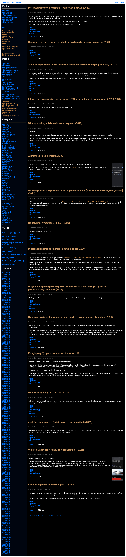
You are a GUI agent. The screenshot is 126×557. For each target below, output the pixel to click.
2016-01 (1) (6, 375)
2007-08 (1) (6, 494)
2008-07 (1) (6, 482)
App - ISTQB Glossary (9, 17)
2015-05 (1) (6, 382)
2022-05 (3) (6, 308)
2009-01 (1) (6, 480)
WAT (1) (5, 217)
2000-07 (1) (6, 547)
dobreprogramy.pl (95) (10, 142)
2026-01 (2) (6, 276)
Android (31, 33)
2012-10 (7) (6, 427)
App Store (5, 101)
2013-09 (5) (6, 410)
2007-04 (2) (6, 501)
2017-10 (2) (6, 373)
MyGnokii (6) (6, 178)
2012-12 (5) (6, 424)
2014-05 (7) (6, 396)
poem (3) (5, 189)
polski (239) (6, 193)
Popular (18, 2)
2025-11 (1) (6, 278)
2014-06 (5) (6, 394)
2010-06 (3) (6, 462)
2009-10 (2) (6, 473)
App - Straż (6, 76)
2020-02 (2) (6, 355)
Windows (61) (7, 221)
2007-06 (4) (6, 497)
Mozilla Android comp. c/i (11, 55)
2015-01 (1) (6, 387)
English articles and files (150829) (14, 254)
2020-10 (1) (6, 341)
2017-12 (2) (6, 369)
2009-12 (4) (6, 469)
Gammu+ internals (10, 15)
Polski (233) (6, 191)
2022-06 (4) (6, 306)
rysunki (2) (6, 200)
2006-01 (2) (6, 526)
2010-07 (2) (6, 461)
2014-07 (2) (6, 392)
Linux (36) (5, 173)
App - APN (5, 10)
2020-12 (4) (6, 338)
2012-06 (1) (6, 434)
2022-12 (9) (6, 295)
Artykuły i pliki (7, 79)
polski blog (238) (8, 196)
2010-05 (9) (6, 464)
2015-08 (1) (6, 378)
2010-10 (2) (6, 457)
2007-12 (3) (6, 487)
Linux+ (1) (5, 175)
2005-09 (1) (6, 529)
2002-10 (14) (6, 538)
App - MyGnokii (7, 19)
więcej (74, 167)
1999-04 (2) (6, 554)
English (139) (6, 145)
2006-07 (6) (6, 517)
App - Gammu (7, 12)
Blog (3, 27)
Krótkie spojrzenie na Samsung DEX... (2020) (51, 484)
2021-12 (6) (6, 317)
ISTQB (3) (5, 163)
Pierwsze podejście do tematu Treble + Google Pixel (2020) (59, 7)
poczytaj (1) (6, 187)
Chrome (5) (6, 140)
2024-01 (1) (6, 285)
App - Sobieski (7, 21)
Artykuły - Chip (7, 83)
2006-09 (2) (6, 513)
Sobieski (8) (6, 205)
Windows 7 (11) (7, 222)
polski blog (32, 29)
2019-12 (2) (6, 359)
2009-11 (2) (6, 471)
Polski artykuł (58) (8, 194)
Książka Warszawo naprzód (11, 98)
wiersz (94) (6, 219)
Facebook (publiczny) (9, 110)
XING (4, 43)
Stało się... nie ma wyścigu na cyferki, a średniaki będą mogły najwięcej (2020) (69, 42)
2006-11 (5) (6, 510)
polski (13, 2)
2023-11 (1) (6, 288)
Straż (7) (5, 208)
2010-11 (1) (6, 455)
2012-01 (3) (6, 443)
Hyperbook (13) (7, 161)
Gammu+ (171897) (8, 239)
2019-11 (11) (6, 360)
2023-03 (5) (6, 290)
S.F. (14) (5, 201)
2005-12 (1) (6, 527)
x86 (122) (5, 224)
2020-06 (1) (6, 348)
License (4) (6, 171)
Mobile (122, 2)
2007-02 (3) (6, 504)
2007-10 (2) (6, 490)
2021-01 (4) (6, 336)
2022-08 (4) (6, 302)
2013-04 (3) (6, 418)
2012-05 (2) (6, 436)
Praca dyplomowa (8, 95)
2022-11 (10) (6, 297)
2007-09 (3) (6, 492)
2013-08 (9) (6, 411)
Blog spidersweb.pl (8, 90)
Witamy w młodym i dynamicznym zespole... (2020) (55, 123)
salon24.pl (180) (8, 203)
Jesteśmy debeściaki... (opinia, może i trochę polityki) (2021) (60, 422)
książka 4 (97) (7, 170)
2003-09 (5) (6, 534)
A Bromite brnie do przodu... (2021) (46, 155)
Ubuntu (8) (6, 214)
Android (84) (6, 128)
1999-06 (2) (6, 552)
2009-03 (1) (6, 476)
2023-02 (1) (6, 292)
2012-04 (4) (6, 438)
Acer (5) (5, 124)
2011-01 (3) (6, 452)
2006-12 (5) (6, 508)
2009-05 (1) (6, 475)
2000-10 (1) (6, 545)
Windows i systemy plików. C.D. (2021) (48, 392)
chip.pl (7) (5, 136)
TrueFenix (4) (6, 212)
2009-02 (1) (6, 478)
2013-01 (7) (6, 422)
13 (55, 515)
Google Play (6, 36)
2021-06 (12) (6, 327)
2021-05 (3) (6, 329)
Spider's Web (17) (8, 207)
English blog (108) (8, 149)
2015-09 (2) (6, 376)
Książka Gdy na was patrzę (11, 96)
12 (52, 515)
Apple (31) (5, 131)
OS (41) (4, 184)
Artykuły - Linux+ (8, 84)
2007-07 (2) (6, 496)
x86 (30, 87)
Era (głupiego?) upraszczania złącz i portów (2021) (54, 353)
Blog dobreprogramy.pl (10, 88)
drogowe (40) (6, 143)
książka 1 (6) (6, 168)
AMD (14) (5, 126)
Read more (33, 36)
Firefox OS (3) (7, 152)
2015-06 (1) (6, 380)
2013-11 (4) (6, 406)
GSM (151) (6, 159)
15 (60, 515)
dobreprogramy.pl (35, 31)
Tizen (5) (5, 210)
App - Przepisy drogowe (10, 71)
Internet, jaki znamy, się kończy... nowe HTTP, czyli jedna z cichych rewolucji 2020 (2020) (74, 99)
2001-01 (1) (6, 543)
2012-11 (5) (6, 425)
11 (49, 515)
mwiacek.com (6, 2)
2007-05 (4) (6, 499)
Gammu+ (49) (7, 157)
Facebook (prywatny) (9, 108)
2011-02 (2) (6, 450)
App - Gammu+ (7, 14)
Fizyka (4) (5, 154)
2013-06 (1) (6, 415)
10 (46, 515)
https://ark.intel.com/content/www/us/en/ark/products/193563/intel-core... (88, 202)
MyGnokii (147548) (8, 264)
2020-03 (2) (6, 353)
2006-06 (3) (6, 519)
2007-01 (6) (6, 506)
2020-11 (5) (6, 339)
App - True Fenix (7, 22)
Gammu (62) (6, 156)
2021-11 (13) (6, 318)
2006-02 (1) (6, 524)
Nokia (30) (5, 180)
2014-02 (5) (6, 401)
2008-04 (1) (6, 485)
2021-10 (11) (6, 320)
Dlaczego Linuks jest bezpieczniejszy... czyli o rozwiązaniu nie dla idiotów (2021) (70, 317)
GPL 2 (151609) (7, 251)
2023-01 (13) (6, 294)
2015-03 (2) (6, 385)
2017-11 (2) (6, 371)
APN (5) (5, 129)
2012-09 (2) (6, 429)
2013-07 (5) (6, 413)
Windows (32, 88)
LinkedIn (5, 40)
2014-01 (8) (6, 403)
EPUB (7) (5, 150)
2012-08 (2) (6, 431)
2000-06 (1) (6, 548)
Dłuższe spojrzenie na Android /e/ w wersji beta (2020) (57, 248)
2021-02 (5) (6, 334)
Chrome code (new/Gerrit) (11, 46)
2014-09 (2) (6, 390)
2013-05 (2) (6, 417)
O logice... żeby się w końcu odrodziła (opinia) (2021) (56, 449)
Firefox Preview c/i (8, 53)
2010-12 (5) (6, 454)
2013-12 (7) (6, 404)
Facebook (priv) (7, 31)
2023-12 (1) (6, 287)
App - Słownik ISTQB (9, 72)
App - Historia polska (9, 67)
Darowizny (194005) (9, 236)
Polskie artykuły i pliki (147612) (13, 261)
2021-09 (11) (6, 322)
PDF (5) (4, 186)
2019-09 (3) (6, 364)
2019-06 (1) (6, 366)
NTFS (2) (5, 182)
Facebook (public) (8, 32)
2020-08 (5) (6, 345)
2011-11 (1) (6, 447)
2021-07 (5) (6, 325)
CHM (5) (5, 138)
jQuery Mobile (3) (8, 166)
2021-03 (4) (6, 332)
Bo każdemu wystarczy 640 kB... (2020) (49, 223)
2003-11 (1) (6, 533)
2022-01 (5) (6, 315)
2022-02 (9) (6, 313)
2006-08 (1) (6, 515)
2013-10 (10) (6, 408)
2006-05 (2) (6, 520)
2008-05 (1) (6, 483)
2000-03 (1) (6, 550)
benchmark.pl (7, 86)
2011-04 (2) (6, 448)
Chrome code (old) (8, 48)
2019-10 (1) (6, 362)
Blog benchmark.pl (8, 103)
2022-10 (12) (6, 299)
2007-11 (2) (6, 489)
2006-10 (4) (6, 512)
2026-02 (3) (6, 274)
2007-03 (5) (6, 503)
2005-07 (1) (6, 531)
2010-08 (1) (6, 459)
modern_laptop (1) (8, 177)
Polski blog (32, 145)
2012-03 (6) (6, 439)
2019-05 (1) (6, 367)
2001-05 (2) (6, 541)
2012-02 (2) (6, 441)
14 (57, 515)
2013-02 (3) (6, 420)
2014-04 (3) (6, 397)
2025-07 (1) (6, 280)
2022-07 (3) (6, 304)
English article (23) (8, 147)
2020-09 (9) (6, 343)
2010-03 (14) (6, 468)
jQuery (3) (5, 164)
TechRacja (5, 91)
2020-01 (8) (6, 357)
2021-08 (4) (6, 324)
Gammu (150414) (8, 258)
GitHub (4, 34)
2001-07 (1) (6, 540)
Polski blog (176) (8, 198)
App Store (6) (6, 133)
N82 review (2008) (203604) (11, 233)
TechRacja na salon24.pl (10, 116)
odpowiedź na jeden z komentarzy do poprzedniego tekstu (83, 257)
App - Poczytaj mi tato (9, 69)
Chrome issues (7, 50)
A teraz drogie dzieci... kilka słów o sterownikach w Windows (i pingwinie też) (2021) (72, 64)
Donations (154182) (9, 248)
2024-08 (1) (6, 283)
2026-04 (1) (6, 273)
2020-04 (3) (6, 352)
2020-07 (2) (6, 346)
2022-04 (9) (6, 310)
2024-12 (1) (6, 281)
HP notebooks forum (9, 38)
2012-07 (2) (6, 432)
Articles (5, 26)
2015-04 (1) (6, 383)
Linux (30, 90)
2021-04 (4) (6, 331)
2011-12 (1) (6, 445)
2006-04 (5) (6, 522)
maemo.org (6, 41)
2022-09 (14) (6, 301)
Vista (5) (5, 215)
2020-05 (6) (6, 350)
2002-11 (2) (6, 536)
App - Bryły (6, 65)
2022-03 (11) (6, 311)
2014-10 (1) (6, 389)
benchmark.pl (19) (8, 135)
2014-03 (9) (6, 399)
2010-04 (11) (6, 466)
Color (117, 2)
